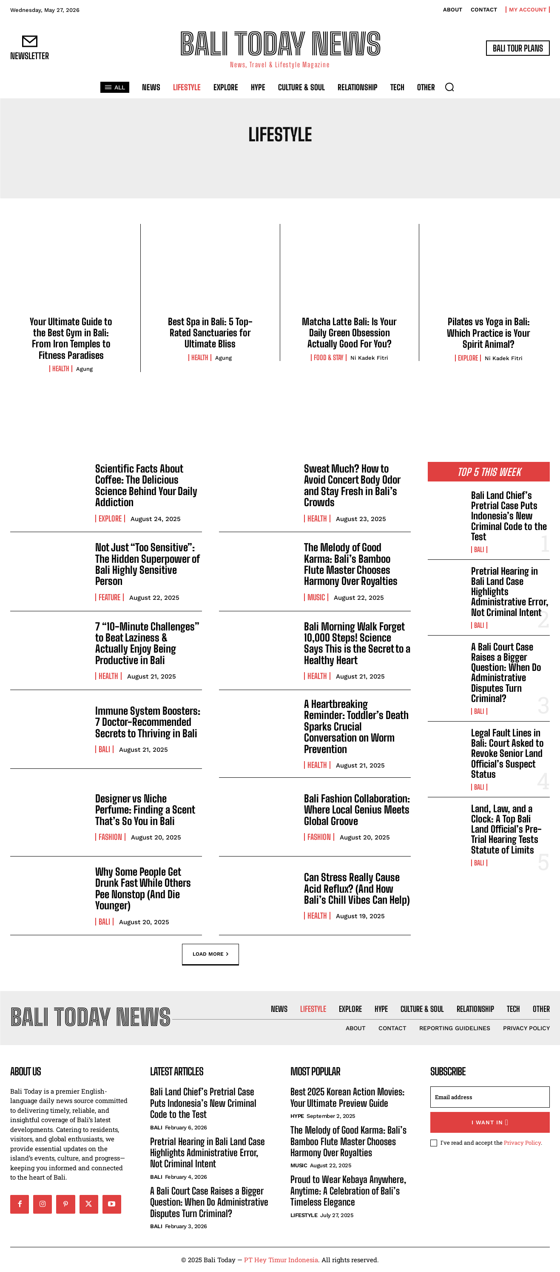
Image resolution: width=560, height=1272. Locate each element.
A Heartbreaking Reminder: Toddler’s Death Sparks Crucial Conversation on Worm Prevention (356, 726)
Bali (104, 749)
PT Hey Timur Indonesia (281, 1259)
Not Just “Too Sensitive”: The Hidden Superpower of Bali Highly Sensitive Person (147, 564)
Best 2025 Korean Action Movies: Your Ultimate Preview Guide (347, 1097)
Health (60, 368)
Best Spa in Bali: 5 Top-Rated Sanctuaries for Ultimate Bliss (210, 333)
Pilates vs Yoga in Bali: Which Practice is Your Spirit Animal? (488, 333)
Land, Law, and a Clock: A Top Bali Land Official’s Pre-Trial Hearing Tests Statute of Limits (506, 829)
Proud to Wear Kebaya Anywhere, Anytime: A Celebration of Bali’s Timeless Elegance (348, 1191)
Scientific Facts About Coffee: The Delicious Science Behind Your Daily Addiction (146, 485)
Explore (468, 358)
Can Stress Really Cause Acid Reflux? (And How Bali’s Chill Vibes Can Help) (357, 888)
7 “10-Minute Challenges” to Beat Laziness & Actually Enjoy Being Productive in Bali (147, 643)
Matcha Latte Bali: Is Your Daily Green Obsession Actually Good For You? (349, 333)
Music (316, 597)
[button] (449, 87)
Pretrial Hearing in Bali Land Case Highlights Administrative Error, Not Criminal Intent (207, 1153)
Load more (210, 954)
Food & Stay (329, 357)
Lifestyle (304, 1215)
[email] (490, 1097)
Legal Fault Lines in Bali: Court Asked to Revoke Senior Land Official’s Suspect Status (507, 753)
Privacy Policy (522, 1142)
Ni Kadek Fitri (369, 358)
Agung (84, 369)
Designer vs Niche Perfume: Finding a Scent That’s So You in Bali (145, 809)
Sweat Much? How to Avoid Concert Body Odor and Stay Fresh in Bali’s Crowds (352, 485)
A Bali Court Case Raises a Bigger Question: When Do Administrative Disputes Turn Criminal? (506, 672)
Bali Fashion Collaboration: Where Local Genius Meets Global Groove (357, 809)
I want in (490, 1122)
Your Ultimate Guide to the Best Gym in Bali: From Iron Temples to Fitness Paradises (71, 338)
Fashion (110, 837)
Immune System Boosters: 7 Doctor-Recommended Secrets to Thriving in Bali (147, 722)
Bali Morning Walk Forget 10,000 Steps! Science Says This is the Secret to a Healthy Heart (357, 643)
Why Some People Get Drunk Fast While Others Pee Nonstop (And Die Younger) (143, 888)
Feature (109, 597)
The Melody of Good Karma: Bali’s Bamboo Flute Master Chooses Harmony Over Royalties (351, 564)
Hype (297, 1116)
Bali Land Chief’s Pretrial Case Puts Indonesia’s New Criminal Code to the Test (509, 516)
